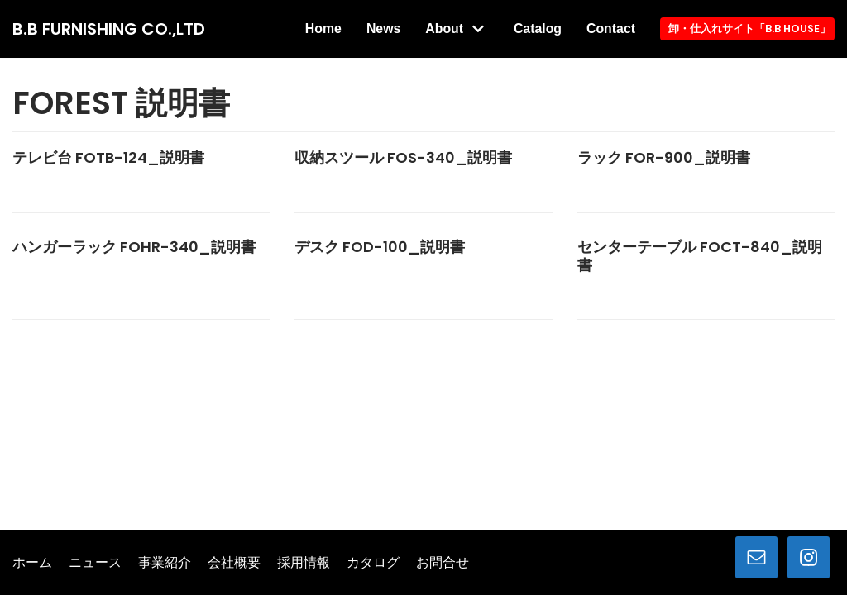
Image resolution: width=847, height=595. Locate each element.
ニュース (95, 563)
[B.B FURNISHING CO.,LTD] (108, 45)
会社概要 (234, 563)
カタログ (373, 563)
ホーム (32, 563)
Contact (609, 63)
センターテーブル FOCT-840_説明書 (699, 287)
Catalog (585, 25)
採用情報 (303, 563)
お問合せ (442, 563)
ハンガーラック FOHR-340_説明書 (134, 278)
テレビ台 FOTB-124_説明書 (108, 188)
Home (370, 25)
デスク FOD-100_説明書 (379, 278)
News (430, 25)
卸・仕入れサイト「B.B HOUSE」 (748, 44)
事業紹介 (164, 563)
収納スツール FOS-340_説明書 (403, 188)
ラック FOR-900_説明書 (663, 188)
